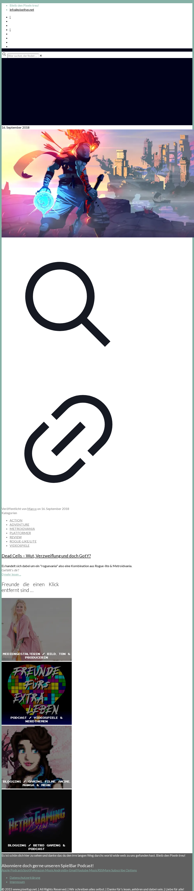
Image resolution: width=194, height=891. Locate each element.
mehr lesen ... (12, 574)
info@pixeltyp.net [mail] (22, 9)
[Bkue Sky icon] (10, 29)
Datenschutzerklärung (25, 877)
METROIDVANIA (22, 529)
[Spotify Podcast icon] (10, 17)
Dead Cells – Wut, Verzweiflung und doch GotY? (46, 555)
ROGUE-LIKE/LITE (23, 541)
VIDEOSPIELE (19, 545)
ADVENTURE (19, 524)
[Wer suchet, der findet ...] (23, 56)
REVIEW (16, 537)
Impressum (17, 882)
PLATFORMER (20, 533)
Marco (32, 509)
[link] (40, 55)
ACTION (16, 520)
